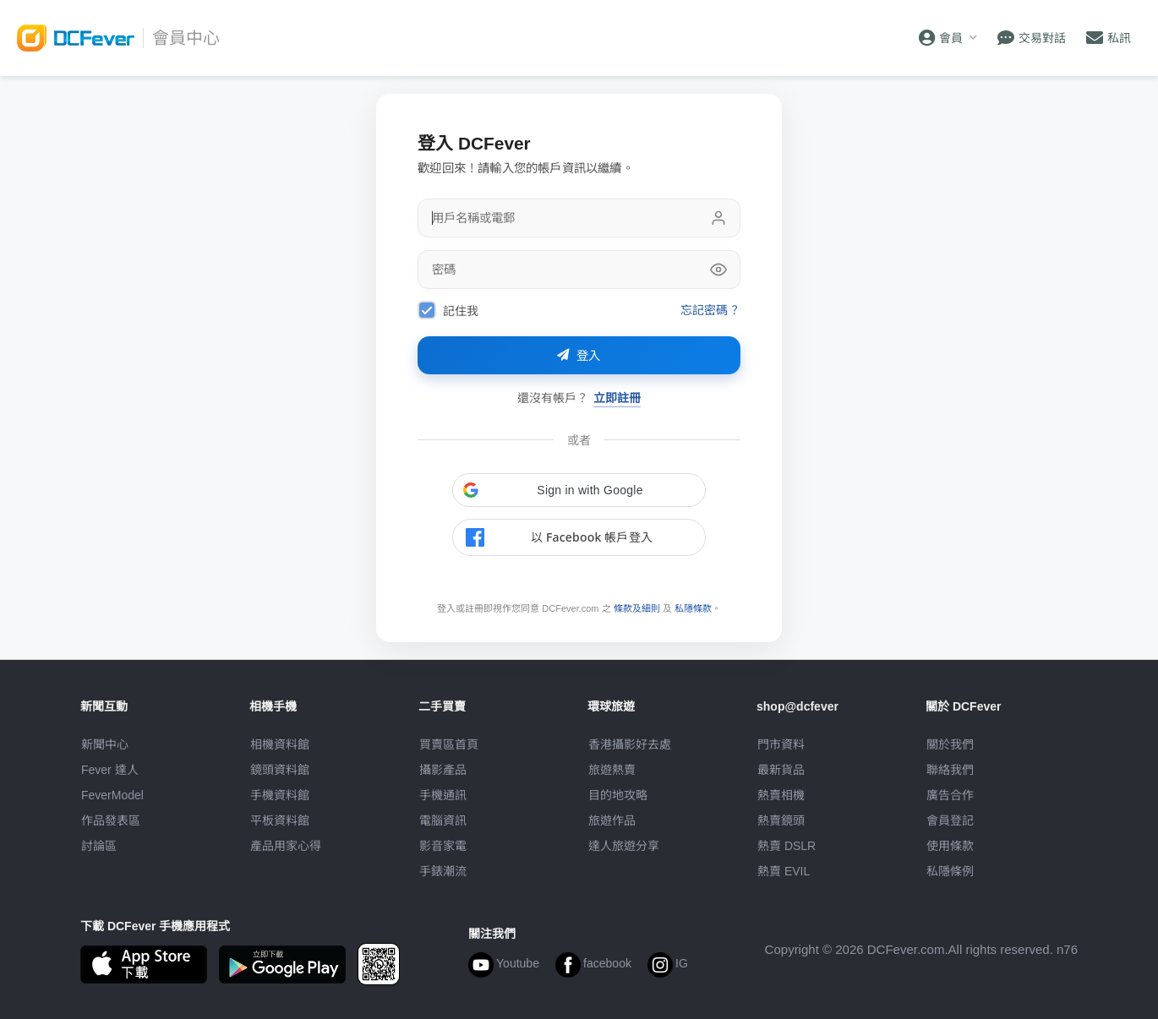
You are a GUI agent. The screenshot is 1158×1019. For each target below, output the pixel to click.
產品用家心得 (285, 846)
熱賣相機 (781, 795)
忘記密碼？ (710, 310)
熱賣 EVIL (783, 871)
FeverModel (112, 795)
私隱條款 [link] (693, 608)
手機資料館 (279, 795)
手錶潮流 (443, 871)
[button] (579, 490)
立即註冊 (617, 398)
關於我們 (950, 744)
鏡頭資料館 (279, 770)
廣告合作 (950, 795)
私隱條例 (950, 871)
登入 (579, 355)
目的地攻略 (617, 795)
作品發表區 (110, 820)
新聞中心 (104, 744)
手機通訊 (443, 795)
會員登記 (950, 820)
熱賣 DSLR (786, 846)
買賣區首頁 (448, 744)
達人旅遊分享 (623, 846)
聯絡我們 (950, 770)
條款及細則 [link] (637, 608)
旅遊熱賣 (612, 770)
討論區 (99, 846)
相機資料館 (279, 744)
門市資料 (781, 744)
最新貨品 (781, 770)
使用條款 (950, 846)
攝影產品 (443, 770)
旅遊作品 (612, 820)
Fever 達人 (110, 770)
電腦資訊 (443, 820)
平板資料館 (279, 820)
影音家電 (443, 846)
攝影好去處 (629, 744)
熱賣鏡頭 (781, 820)
